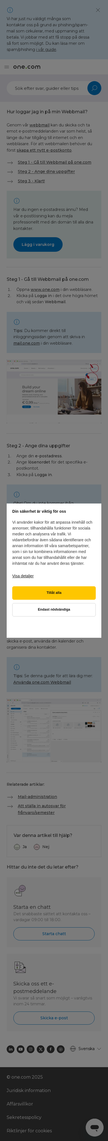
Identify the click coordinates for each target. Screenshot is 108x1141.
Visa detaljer (23, 576)
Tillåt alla (54, 593)
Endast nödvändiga (54, 609)
